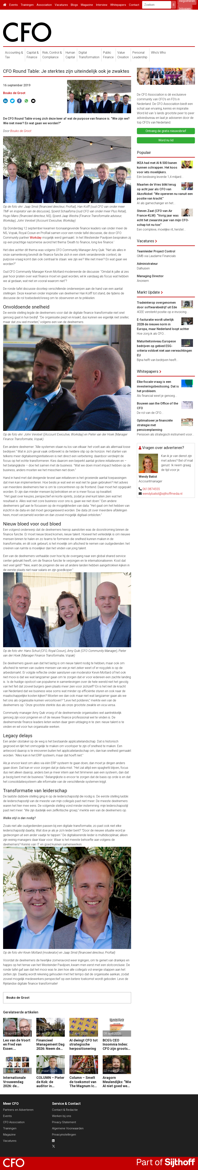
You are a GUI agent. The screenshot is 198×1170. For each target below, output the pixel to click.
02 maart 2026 (113, 1071)
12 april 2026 (79, 1033)
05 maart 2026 (47, 1071)
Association (44, 5)
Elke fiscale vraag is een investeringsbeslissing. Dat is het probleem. (158, 386)
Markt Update (148, 292)
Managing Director (150, 276)
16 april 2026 (46, 1033)
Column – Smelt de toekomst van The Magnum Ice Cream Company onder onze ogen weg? (82, 1082)
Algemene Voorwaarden (68, 1128)
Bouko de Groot (14, 93)
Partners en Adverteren (18, 1110)
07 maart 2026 (14, 1071)
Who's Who (158, 52)
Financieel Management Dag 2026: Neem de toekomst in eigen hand (50, 1044)
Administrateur (147, 264)
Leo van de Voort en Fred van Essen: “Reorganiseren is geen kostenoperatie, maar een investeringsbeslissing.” (17, 1044)
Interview (101, 5)
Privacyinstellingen (64, 1134)
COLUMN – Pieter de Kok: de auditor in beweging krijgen (50, 1082)
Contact (134, 5)
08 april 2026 (112, 1033)
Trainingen (27, 5)
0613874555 (151, 489)
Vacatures (61, 5)
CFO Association (14, 1122)
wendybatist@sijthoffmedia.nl (162, 493)
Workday (36, 237)
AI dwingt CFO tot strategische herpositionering (83, 1044)
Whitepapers (118, 5)
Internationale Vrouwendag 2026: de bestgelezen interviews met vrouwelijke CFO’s (17, 1082)
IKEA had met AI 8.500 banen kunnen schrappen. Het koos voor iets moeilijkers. (157, 167)
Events (13, 5)
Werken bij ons (61, 1116)
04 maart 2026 (80, 1071)
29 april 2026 (12, 1033)
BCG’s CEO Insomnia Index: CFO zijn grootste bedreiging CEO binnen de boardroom (117, 1044)
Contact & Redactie (65, 1110)
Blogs (74, 5)
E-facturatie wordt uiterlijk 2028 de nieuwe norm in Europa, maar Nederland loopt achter (163, 324)
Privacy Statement (64, 1122)
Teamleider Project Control (156, 251)
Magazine (87, 5)
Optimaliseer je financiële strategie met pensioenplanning (155, 425)
